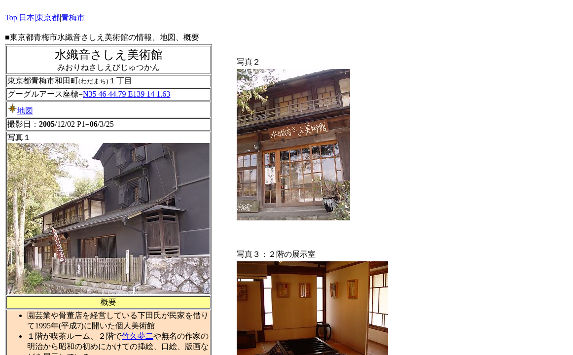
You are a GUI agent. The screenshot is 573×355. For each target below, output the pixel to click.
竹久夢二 (137, 336)
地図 (20, 110)
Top (11, 17)
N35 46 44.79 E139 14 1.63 (126, 94)
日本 (27, 17)
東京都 (48, 17)
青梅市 (73, 17)
